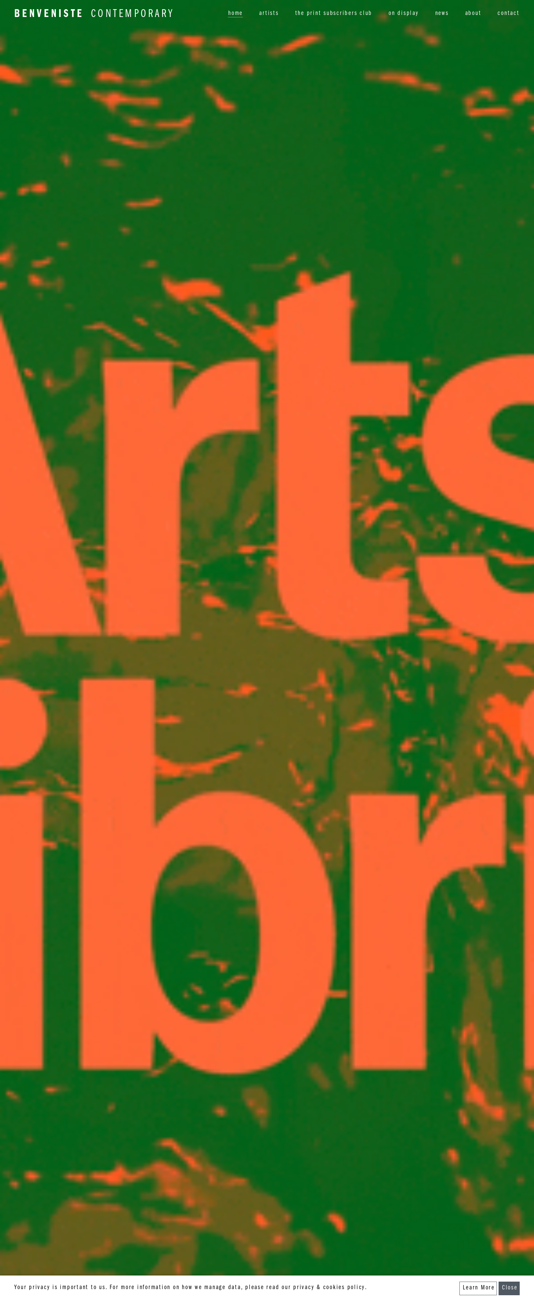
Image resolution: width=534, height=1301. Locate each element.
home (235, 14)
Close (510, 1288)
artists (269, 14)
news (442, 14)
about (473, 14)
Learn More (479, 1288)
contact (508, 14)
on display (404, 14)
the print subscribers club (334, 14)
